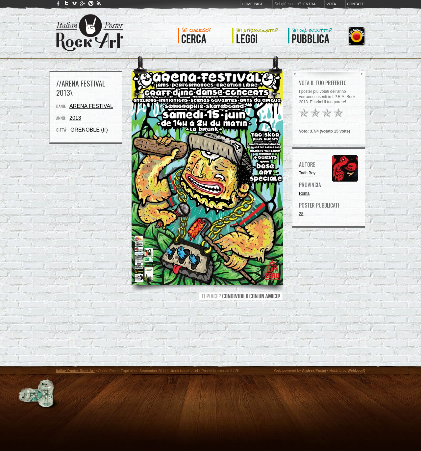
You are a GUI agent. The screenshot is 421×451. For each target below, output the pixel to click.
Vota (331, 4)
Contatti (355, 4)
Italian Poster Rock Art (75, 371)
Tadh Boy (307, 173)
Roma (304, 193)
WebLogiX (356, 370)
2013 (75, 118)
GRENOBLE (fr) (89, 130)
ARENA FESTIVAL (91, 106)
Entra (309, 4)
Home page (252, 4)
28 (301, 214)
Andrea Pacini (314, 370)
